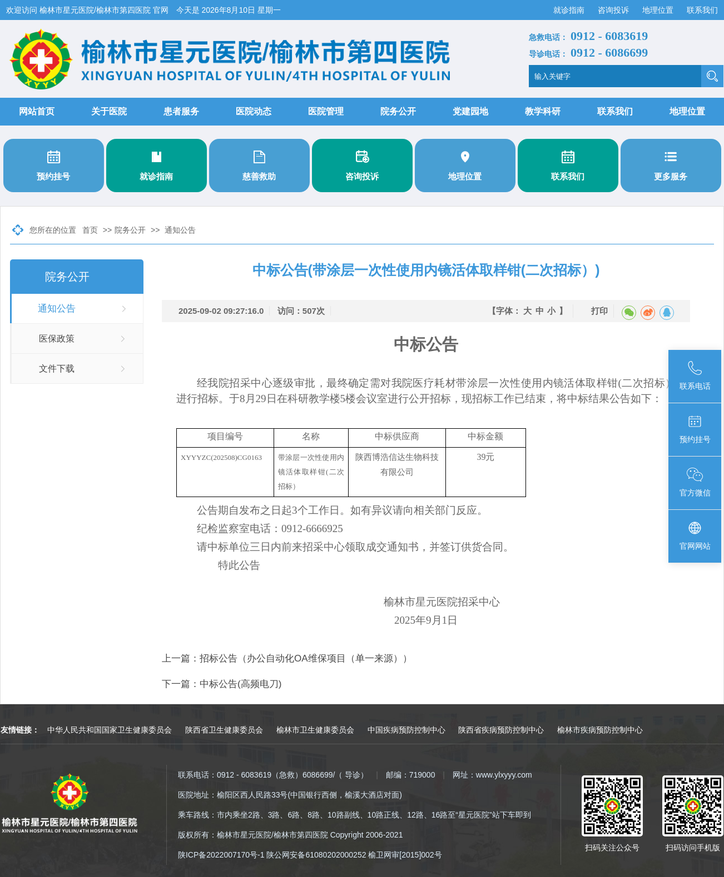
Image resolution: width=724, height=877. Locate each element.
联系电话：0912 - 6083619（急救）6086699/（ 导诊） (273, 774)
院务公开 (398, 111)
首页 (90, 229)
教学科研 (543, 111)
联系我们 (702, 10)
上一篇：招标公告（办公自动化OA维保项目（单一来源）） (287, 658)
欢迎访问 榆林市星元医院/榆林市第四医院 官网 (88, 10)
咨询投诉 (614, 10)
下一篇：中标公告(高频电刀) (221, 684)
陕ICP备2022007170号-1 (221, 854)
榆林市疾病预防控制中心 (600, 729)
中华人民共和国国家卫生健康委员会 (109, 729)
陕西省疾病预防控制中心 (501, 729)
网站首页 (36, 111)
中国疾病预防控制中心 (406, 729)
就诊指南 (570, 10)
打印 (599, 310)
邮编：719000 (410, 774)
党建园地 (470, 111)
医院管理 (326, 111)
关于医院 (109, 111)
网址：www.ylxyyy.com (492, 774)
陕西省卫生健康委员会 (224, 729)
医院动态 (253, 111)
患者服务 (181, 111)
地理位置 (659, 10)
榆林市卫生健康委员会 (315, 729)
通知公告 (180, 229)
